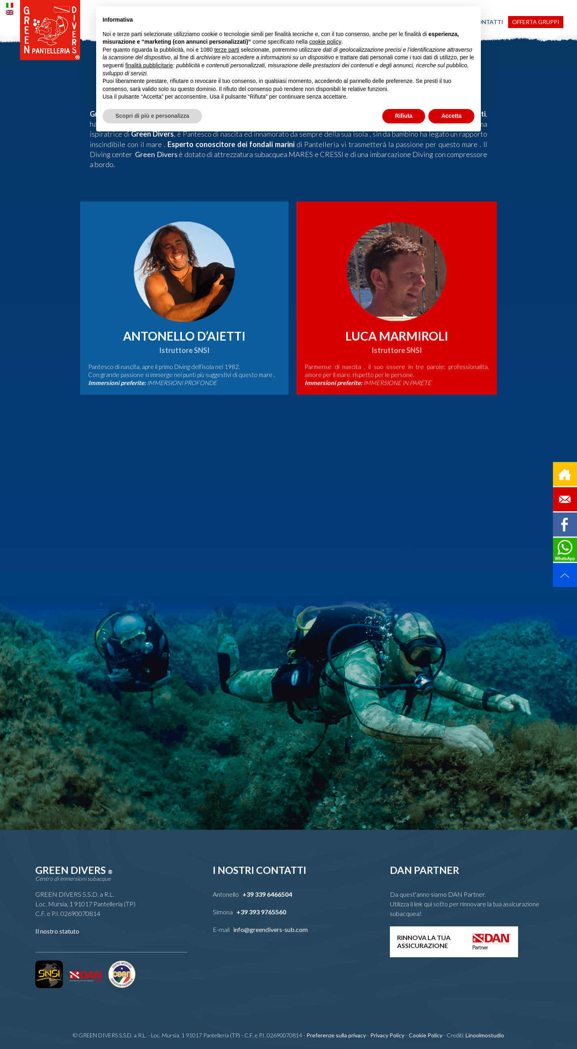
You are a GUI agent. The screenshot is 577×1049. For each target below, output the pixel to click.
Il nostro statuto (57, 931)
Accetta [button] (451, 116)
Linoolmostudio (485, 1035)
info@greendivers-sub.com (270, 929)
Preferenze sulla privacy (336, 1035)
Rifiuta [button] (404, 116)
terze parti (226, 49)
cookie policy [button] (325, 41)
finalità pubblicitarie (149, 65)
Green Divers (154, 154)
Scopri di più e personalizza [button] (152, 116)
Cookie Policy (425, 1035)
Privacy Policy (387, 1035)
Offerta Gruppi (535, 21)
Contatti (488, 21)
